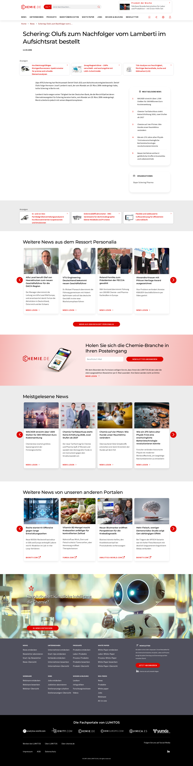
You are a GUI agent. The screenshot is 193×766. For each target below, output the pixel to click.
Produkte (102, 684)
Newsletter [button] (132, 17)
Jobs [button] (99, 17)
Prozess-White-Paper (107, 658)
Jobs (100, 692)
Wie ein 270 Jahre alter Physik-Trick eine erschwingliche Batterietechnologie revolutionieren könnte (150, 141)
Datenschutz (50, 751)
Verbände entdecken (56, 658)
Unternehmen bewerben (58, 662)
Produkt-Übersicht (81, 666)
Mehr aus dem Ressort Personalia (96, 324)
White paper (103, 688)
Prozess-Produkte (81, 658)
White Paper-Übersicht (108, 666)
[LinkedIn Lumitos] (168, 751)
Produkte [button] (51, 17)
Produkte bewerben (81, 662)
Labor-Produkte (80, 654)
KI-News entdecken (42, 628)
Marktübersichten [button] (69, 17)
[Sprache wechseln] (163, 17)
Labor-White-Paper (106, 654)
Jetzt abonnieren (148, 665)
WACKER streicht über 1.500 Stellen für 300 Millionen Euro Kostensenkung (150, 101)
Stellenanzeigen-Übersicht (59, 692)
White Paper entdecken (108, 650)
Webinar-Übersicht (31, 688)
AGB (39, 751)
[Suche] (99, 7)
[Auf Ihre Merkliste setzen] (149, 17)
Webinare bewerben (31, 684)
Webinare (102, 696)
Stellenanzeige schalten (58, 688)
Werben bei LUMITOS (32, 743)
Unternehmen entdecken (58, 650)
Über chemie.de (68, 743)
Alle (46, 7)
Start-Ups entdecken (57, 654)
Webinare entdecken (31, 680)
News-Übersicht (30, 662)
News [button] (24, 17)
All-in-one (102, 700)
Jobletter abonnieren (57, 684)
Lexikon (76, 680)
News (100, 680)
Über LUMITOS (51, 743)
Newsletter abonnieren (144, 359)
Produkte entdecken (81, 650)
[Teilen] (156, 17)
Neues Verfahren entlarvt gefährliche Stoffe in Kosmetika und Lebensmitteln (151, 156)
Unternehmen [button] (36, 17)
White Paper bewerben (107, 662)
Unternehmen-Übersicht (58, 666)
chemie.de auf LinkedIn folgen (147, 671)
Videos (75, 692)
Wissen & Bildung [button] (114, 17)
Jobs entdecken (54, 680)
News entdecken (30, 650)
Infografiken (78, 684)
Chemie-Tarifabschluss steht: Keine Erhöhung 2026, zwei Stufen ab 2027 (152, 114)
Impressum (28, 751)
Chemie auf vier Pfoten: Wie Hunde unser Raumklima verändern (149, 127)
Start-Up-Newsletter (32, 658)
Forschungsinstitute (81, 688)
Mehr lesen (93, 376)
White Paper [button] (88, 17)
